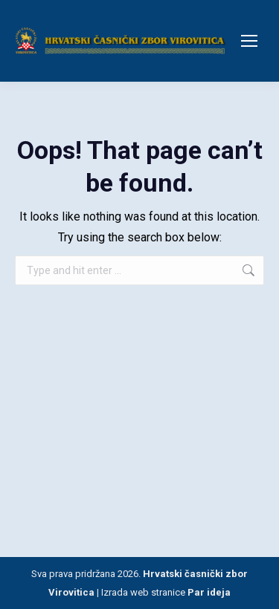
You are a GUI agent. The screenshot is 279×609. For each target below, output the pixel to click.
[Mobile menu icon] (249, 41)
